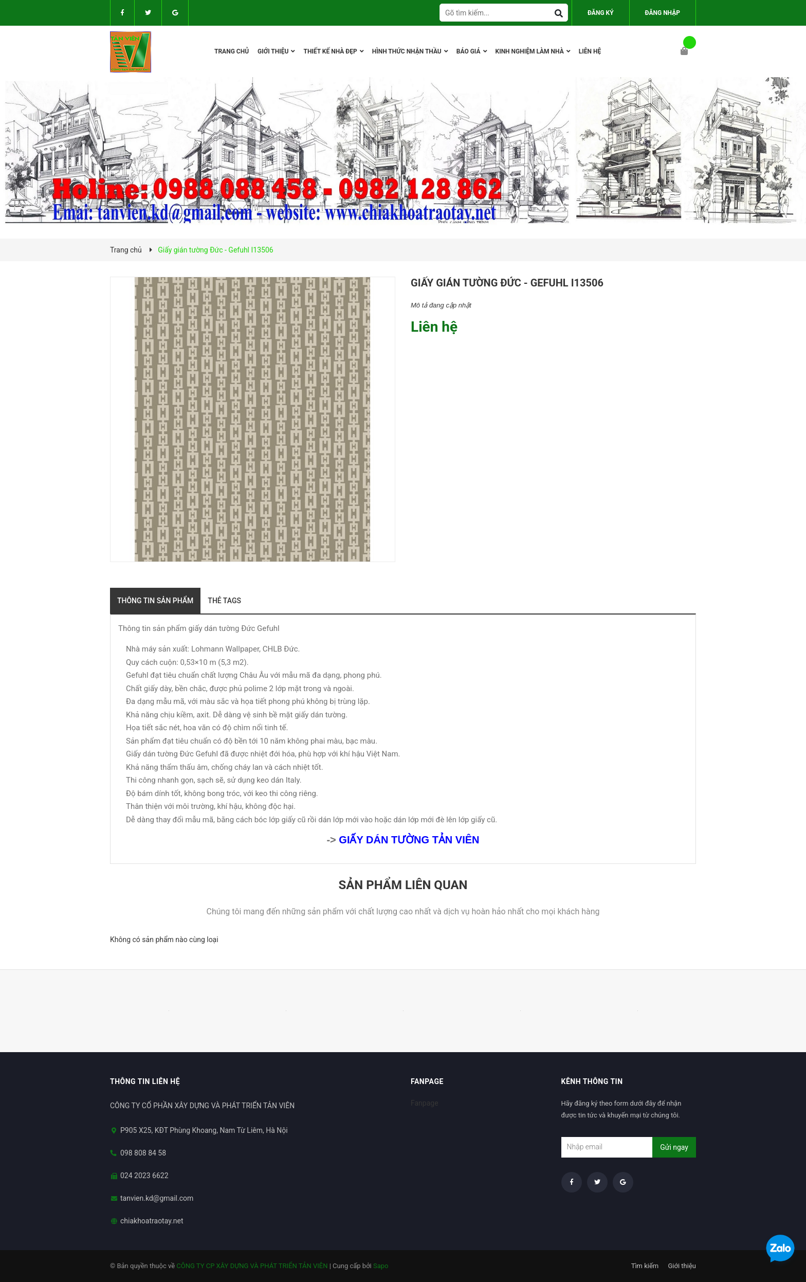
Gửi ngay (674, 1147)
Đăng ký (601, 12)
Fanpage (424, 1103)
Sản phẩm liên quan (402, 885)
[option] (168, 1011)
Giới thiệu (682, 1266)
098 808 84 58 (143, 1153)
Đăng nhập (662, 12)
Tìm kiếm (645, 1266)
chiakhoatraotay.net (152, 1221)
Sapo (381, 1266)
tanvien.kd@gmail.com (156, 1198)
